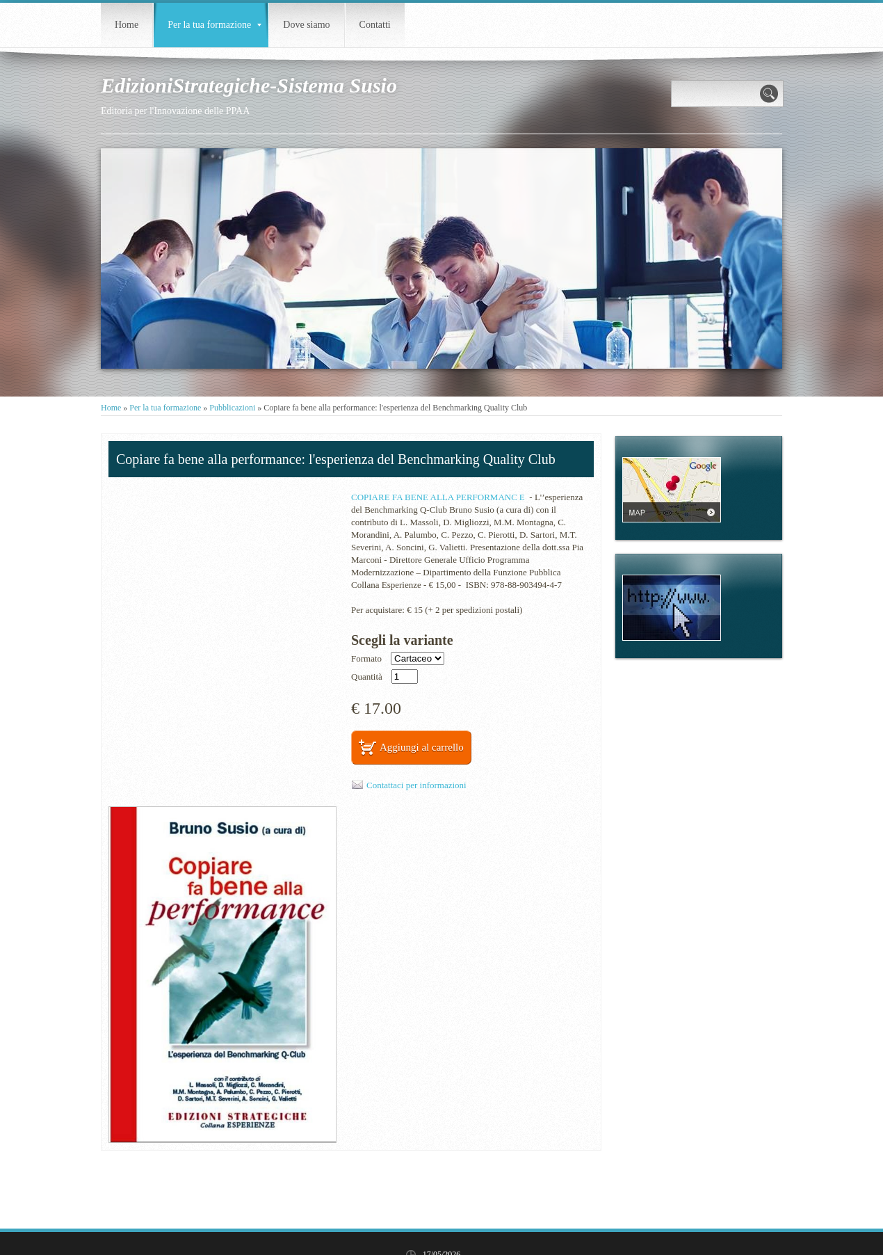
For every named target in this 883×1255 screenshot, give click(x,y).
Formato (366, 658)
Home (126, 24)
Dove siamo (306, 24)
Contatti (375, 24)
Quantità (366, 676)
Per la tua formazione (214, 24)
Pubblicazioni (232, 408)
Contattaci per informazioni (416, 785)
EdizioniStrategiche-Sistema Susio (249, 85)
